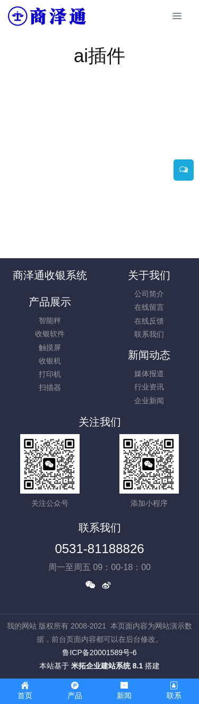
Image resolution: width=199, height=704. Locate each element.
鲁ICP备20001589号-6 (99, 652)
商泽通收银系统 (50, 275)
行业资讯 (149, 387)
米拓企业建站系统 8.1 (107, 665)
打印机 (50, 374)
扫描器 (50, 387)
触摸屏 (50, 347)
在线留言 (149, 307)
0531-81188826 (99, 548)
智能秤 (50, 320)
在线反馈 (149, 321)
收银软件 (50, 333)
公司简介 (149, 294)
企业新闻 (149, 400)
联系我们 (149, 334)
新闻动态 (149, 355)
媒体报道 (149, 373)
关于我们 (149, 275)
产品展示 (50, 302)
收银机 (50, 361)
